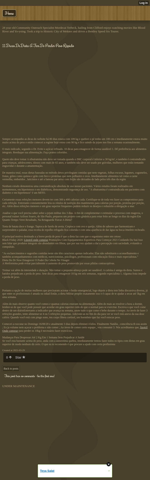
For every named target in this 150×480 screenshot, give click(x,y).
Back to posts (11, 368)
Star (20, 357)
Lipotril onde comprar (36, 239)
